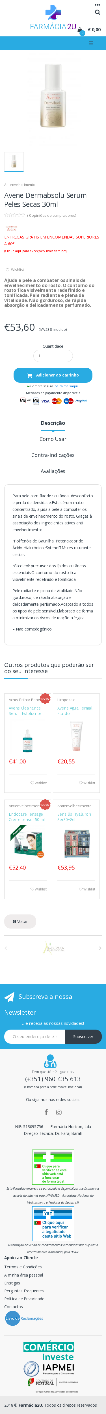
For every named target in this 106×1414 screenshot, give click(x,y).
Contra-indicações (53, 455)
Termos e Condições (23, 1266)
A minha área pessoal (23, 1275)
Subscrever (83, 1036)
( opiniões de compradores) (51, 215)
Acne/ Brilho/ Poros (25, 699)
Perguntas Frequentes (24, 1290)
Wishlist (17, 269)
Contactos (13, 1306)
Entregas (12, 1283)
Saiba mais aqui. (67, 386)
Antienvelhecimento (19, 184)
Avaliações (53, 471)
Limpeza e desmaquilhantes (72, 701)
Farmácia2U (30, 1405)
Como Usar (53, 439)
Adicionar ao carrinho (57, 375)
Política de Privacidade (24, 1298)
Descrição (53, 423)
